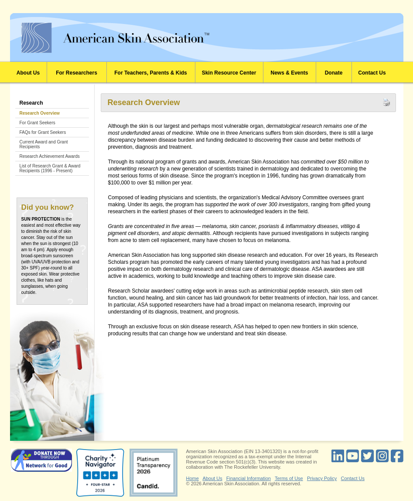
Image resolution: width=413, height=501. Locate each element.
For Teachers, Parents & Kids (150, 73)
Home (192, 478)
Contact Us (372, 73)
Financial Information (248, 478)
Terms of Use (289, 478)
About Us (28, 73)
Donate (334, 73)
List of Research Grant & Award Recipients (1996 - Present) (50, 168)
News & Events (289, 73)
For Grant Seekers (37, 122)
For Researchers (76, 73)
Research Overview (40, 113)
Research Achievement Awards (50, 156)
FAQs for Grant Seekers (43, 132)
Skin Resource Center (229, 73)
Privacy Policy (322, 478)
